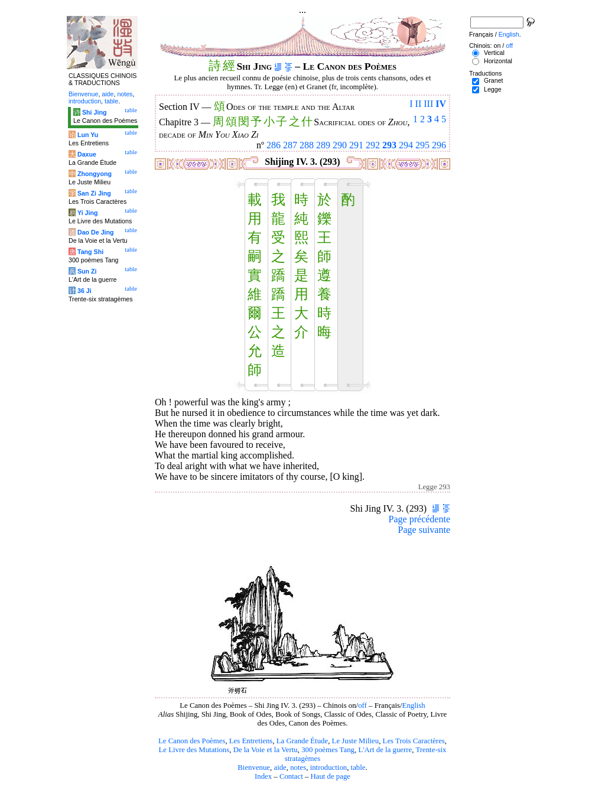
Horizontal (498, 60)
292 (373, 145)
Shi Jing (94, 112)
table (358, 767)
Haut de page (331, 776)
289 (323, 145)
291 (356, 145)
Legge (493, 89)
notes (298, 767)
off (362, 705)
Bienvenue (254, 767)
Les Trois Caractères (414, 741)
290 (340, 145)
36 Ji (84, 290)
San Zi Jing (94, 193)
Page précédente (419, 519)
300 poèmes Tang (327, 750)
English (413, 705)
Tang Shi (90, 251)
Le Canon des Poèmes (191, 741)
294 (406, 145)
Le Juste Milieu (355, 741)
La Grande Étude (302, 741)
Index (263, 776)
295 (422, 145)
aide (280, 767)
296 (439, 145)
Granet (493, 80)
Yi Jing (87, 212)
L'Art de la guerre (385, 750)
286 (273, 145)
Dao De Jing (95, 232)
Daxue (86, 154)
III (428, 104)
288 (307, 145)
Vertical (494, 52)
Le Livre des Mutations (193, 750)
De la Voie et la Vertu (265, 750)
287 (290, 145)
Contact (291, 776)
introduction (328, 767)
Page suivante (424, 530)
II (418, 104)
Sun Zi (87, 271)
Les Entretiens (251, 741)
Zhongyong (94, 173)
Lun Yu (87, 134)
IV (440, 104)
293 (389, 145)
